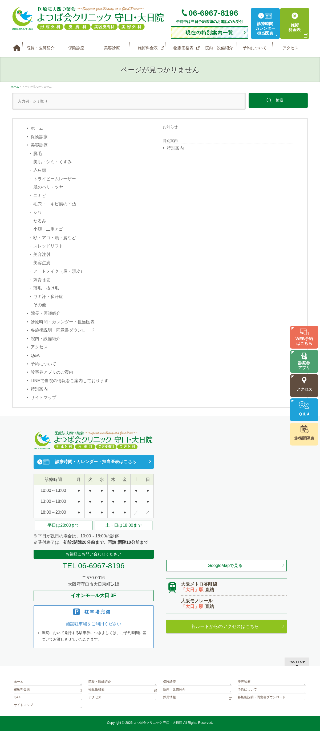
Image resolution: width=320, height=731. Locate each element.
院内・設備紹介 (45, 338)
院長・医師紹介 (45, 313)
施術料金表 (22, 689)
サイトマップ (43, 397)
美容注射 (41, 254)
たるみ (39, 221)
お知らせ (170, 127)
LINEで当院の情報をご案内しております (69, 380)
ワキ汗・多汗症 (48, 296)
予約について (43, 364)
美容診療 (39, 145)
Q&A (35, 355)
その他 (39, 305)
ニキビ (39, 195)
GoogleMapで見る (225, 565)
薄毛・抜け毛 (46, 288)
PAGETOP (297, 661)
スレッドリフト (48, 246)
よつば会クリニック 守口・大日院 (158, 723)
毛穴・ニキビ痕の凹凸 (54, 204)
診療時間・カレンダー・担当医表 (63, 322)
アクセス (39, 347)
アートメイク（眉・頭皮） (58, 271)
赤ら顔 (39, 170)
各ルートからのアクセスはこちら (225, 626)
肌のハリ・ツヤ (48, 187)
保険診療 (39, 136)
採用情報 (169, 697)
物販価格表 (96, 689)
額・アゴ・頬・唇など (54, 237)
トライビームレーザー (54, 179)
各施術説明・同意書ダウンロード (63, 330)
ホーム (37, 128)
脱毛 (37, 153)
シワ (37, 212)
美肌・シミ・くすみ (52, 162)
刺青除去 (41, 279)
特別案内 (39, 389)
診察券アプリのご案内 (52, 372)
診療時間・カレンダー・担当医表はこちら (95, 461)
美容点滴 (41, 262)
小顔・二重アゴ (48, 229)
